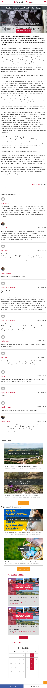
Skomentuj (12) (25, 31)
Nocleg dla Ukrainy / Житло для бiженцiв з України (23, 519)
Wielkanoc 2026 (23, 548)
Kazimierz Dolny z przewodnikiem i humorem (23, 597)
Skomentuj (36, 686)
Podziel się (12, 686)
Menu (45, 2)
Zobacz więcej (23, 503)
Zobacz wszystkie (23, 569)
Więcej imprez (23, 638)
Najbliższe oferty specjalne (11, 507)
